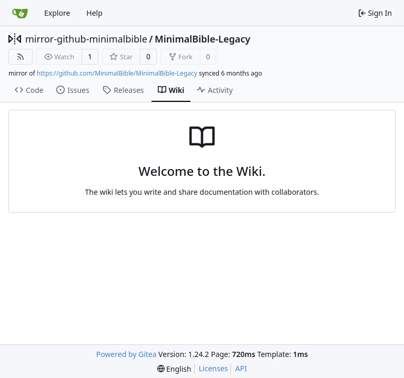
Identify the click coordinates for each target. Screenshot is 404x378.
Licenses (213, 368)
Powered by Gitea (126, 354)
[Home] (20, 13)
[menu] (174, 369)
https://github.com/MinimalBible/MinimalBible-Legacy (117, 73)
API (241, 368)
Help (94, 13)
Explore (57, 13)
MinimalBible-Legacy (202, 39)
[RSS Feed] (20, 57)
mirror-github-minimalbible (86, 39)
